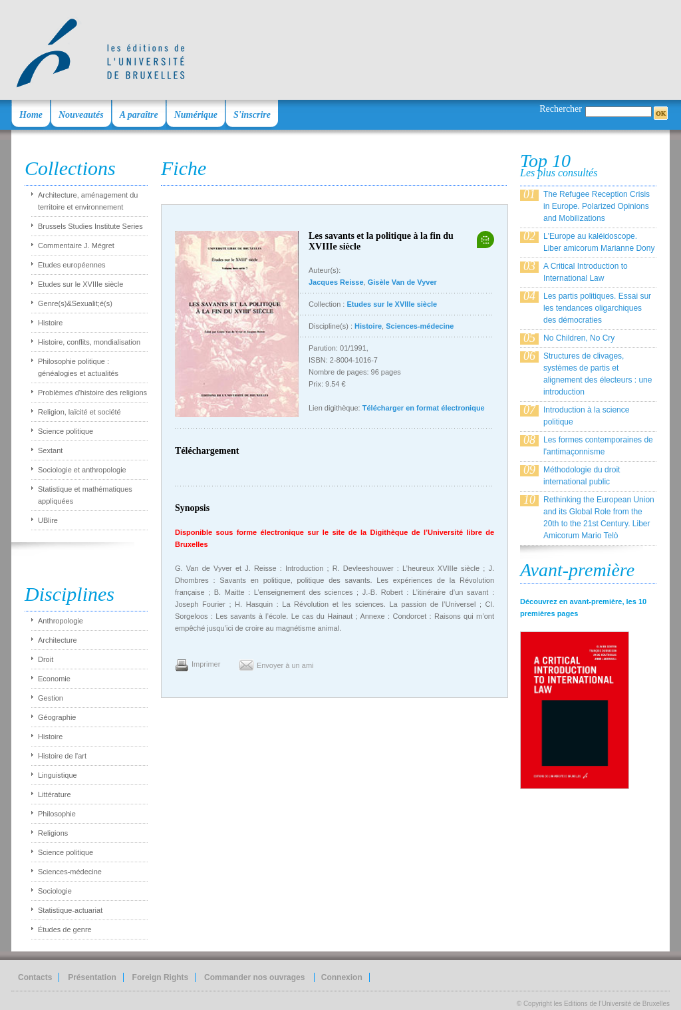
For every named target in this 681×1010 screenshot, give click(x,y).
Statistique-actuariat (70, 910)
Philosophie (57, 814)
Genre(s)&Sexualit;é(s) (75, 303)
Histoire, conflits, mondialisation (89, 342)
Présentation (92, 977)
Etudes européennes (72, 265)
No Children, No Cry (578, 338)
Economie (54, 679)
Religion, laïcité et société (79, 412)
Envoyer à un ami (285, 665)
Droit (45, 659)
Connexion (341, 977)
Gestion (50, 698)
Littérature (54, 794)
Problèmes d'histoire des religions (92, 393)
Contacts (35, 977)
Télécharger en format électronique (423, 408)
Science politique (65, 431)
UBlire (48, 520)
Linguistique (57, 775)
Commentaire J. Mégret (76, 246)
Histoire (50, 323)
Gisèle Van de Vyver (402, 282)
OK (661, 113)
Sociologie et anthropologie (82, 470)
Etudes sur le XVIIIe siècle (80, 284)
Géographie (57, 717)
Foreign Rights (160, 977)
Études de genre (65, 929)
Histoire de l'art (62, 756)
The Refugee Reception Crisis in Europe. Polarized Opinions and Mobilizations (596, 206)
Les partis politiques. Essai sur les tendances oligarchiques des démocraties (597, 308)
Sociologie (55, 891)
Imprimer (206, 664)
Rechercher (560, 109)
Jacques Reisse (336, 282)
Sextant (50, 450)
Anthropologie (60, 621)
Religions (53, 833)
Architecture (57, 640)
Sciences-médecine (70, 872)
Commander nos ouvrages (255, 977)
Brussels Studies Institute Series (90, 226)
